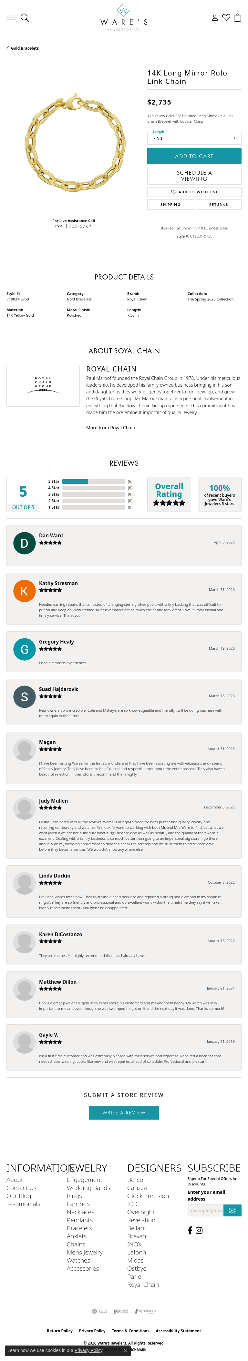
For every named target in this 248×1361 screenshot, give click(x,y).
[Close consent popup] (126, 1351)
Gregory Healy (56, 641)
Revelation (141, 1219)
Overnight (141, 1211)
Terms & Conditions (131, 1331)
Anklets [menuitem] (77, 1236)
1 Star (53, 507)
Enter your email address (206, 1195)
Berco (135, 1179)
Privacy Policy (92, 1331)
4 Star (53, 488)
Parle (134, 1276)
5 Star (53, 481)
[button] (25, 17)
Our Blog (18, 1195)
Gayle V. (48, 1034)
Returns (218, 204)
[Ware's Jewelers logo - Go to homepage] (124, 18)
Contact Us (21, 1187)
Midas (135, 1260)
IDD (132, 1203)
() (130, 481)
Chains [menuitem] (76, 1244)
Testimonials (23, 1203)
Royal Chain (137, 299)
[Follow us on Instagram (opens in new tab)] (199, 1230)
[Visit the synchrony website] (145, 1311)
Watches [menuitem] (78, 1260)
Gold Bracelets (25, 48)
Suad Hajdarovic (58, 689)
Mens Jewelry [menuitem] (85, 1252)
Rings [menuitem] (74, 1195)
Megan (47, 742)
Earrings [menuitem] (78, 1203)
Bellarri (137, 1228)
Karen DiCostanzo (60, 934)
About (14, 1179)
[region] (73, 145)
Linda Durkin (54, 875)
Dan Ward (51, 535)
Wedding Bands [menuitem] (88, 1187)
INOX (134, 1244)
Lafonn (136, 1252)
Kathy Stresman (58, 583)
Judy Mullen (53, 800)
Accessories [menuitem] (83, 1268)
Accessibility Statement (178, 1331)
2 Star (53, 500)
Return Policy (60, 1331)
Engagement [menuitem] (84, 1179)
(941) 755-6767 (73, 226)
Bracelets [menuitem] (79, 1228)
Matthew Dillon (58, 982)
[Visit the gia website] (99, 1311)
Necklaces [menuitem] (80, 1211)
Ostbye (137, 1268)
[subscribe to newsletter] (232, 1210)
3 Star (53, 494)
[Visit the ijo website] (121, 1311)
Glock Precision (148, 1195)
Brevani (137, 1236)
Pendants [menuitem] (80, 1219)
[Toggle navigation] (11, 18)
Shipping (170, 204)
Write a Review (124, 1113)
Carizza (137, 1187)
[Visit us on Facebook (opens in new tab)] (190, 1230)
